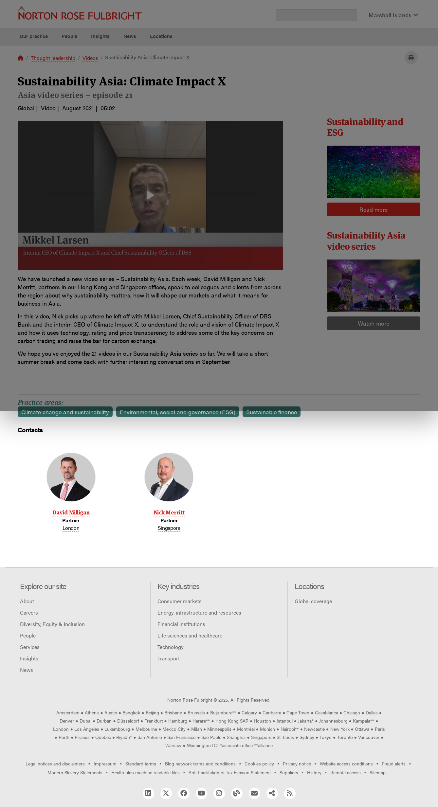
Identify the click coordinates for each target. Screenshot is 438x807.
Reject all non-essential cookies (309, 69)
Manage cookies (222, 69)
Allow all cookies (138, 69)
